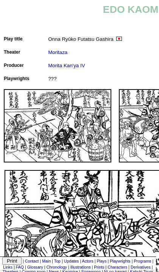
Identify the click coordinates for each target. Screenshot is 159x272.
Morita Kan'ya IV (66, 65)
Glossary (35, 267)
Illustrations (80, 267)
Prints (99, 267)
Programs (142, 261)
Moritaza (57, 52)
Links (7, 267)
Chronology (56, 267)
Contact (32, 261)
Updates (71, 261)
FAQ (20, 267)
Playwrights (120, 261)
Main (46, 261)
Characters (117, 267)
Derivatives (141, 267)
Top (57, 261)
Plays (101, 261)
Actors (88, 261)
